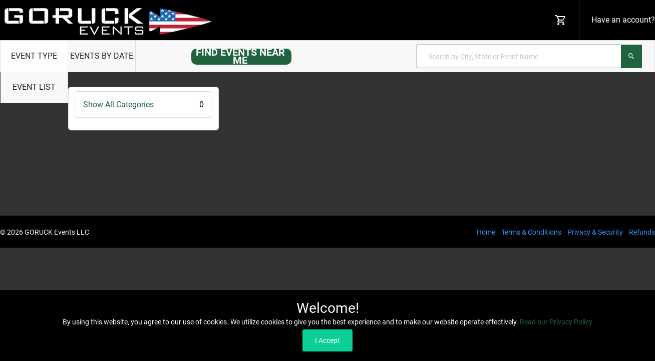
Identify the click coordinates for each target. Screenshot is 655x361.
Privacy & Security (595, 232)
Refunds (642, 232)
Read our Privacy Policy (556, 322)
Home (486, 232)
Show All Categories (143, 104)
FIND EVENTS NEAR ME (240, 56)
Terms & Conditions (531, 232)
